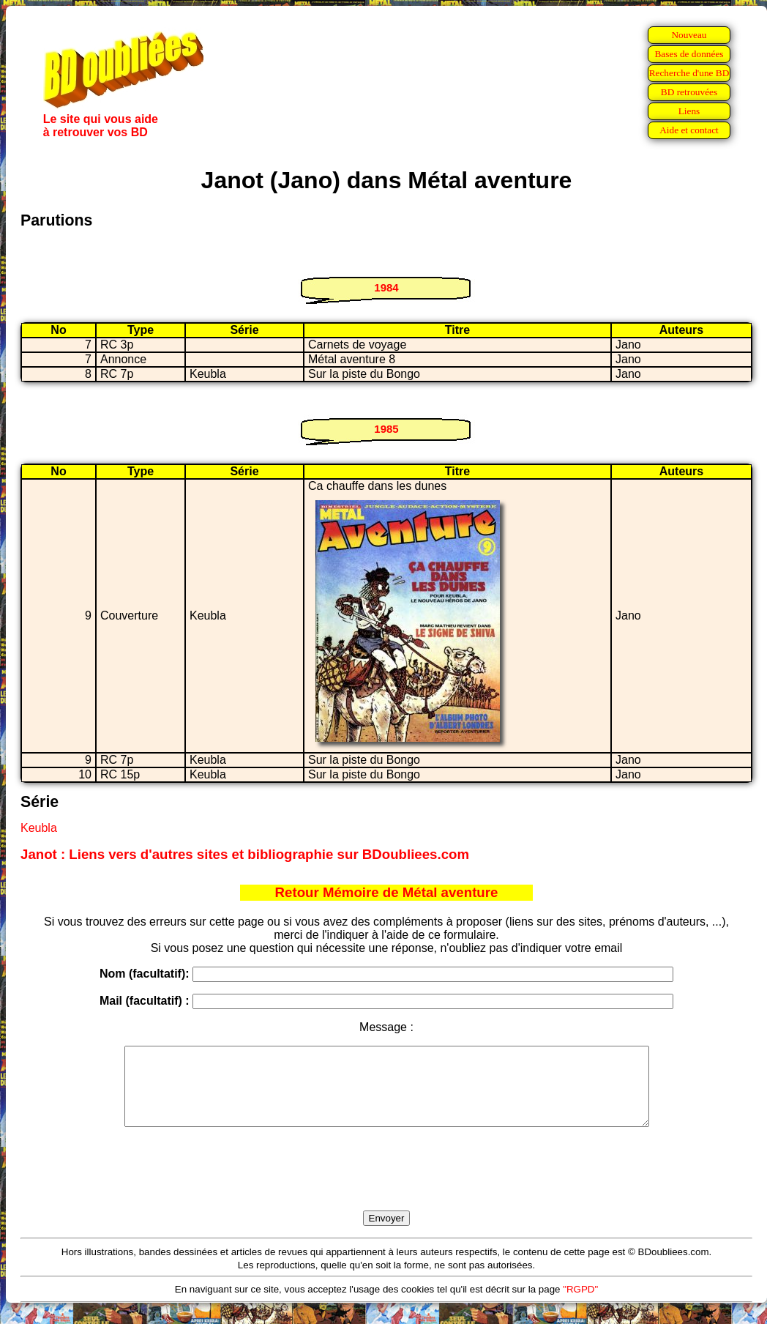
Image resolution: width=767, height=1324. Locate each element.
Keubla (38, 828)
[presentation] (386, 1185)
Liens (689, 110)
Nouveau (688, 34)
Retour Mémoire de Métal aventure (386, 892)
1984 (386, 287)
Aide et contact (689, 129)
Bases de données (688, 53)
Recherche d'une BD (689, 72)
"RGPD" (580, 1304)
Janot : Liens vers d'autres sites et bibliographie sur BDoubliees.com (244, 854)
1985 (386, 429)
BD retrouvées (689, 91)
